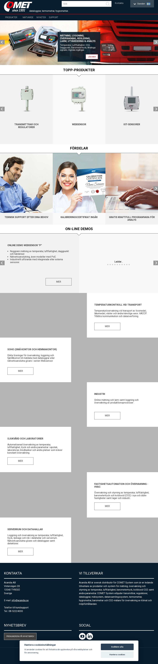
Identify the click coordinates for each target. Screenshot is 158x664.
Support (53, 17)
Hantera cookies (117, 654)
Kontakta (119, 3)
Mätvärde (28, 17)
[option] (79, 42)
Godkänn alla (117, 647)
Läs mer (92, 57)
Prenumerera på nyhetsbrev (20, 636)
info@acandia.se (20, 600)
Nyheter (41, 17)
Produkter (11, 17)
